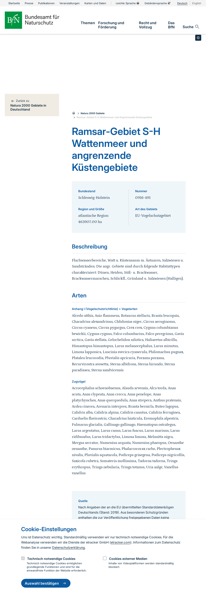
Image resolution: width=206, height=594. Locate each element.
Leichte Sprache (128, 3)
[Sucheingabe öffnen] (191, 27)
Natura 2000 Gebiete (93, 113)
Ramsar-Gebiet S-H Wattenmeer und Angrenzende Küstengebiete (114, 117)
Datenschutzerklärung (68, 547)
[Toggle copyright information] (198, 37)
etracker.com (120, 542)
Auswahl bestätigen (46, 583)
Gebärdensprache (158, 3)
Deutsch (182, 3)
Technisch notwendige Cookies (51, 559)
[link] (88, 23)
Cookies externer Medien (128, 559)
